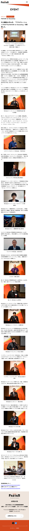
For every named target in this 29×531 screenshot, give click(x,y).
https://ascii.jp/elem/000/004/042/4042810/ (10, 485)
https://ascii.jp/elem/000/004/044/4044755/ (10, 488)
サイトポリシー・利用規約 (14, 528)
